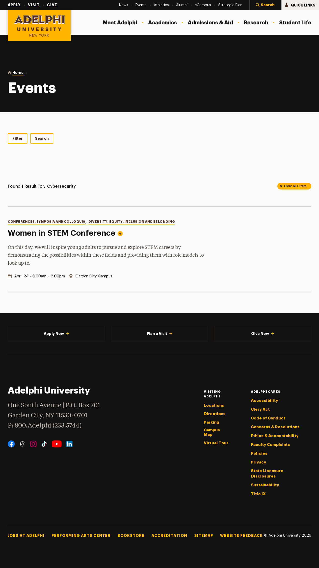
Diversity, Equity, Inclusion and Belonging (132, 221)
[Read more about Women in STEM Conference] (279, 249)
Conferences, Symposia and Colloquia (46, 221)
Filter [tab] (17, 138)
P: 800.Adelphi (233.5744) (45, 425)
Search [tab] (42, 138)
